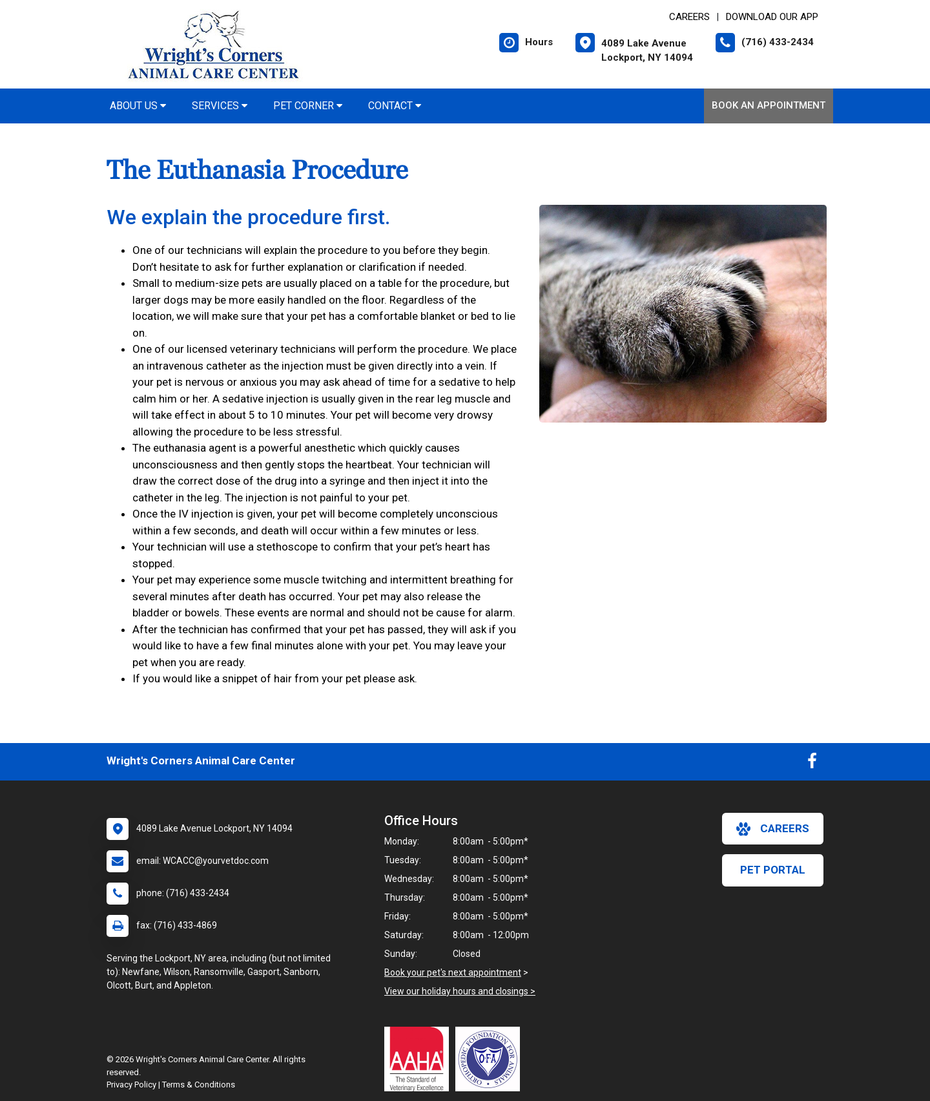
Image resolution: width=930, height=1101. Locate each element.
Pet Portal (772, 869)
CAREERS (689, 17)
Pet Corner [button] (307, 106)
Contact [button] (394, 106)
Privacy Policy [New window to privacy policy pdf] (131, 1084)
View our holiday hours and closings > (459, 991)
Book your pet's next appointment (452, 972)
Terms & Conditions (198, 1084)
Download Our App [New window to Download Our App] (772, 17)
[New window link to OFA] (490, 1059)
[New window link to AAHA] (419, 1059)
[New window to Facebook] (812, 764)
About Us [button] (138, 106)
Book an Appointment (768, 105)
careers (772, 829)
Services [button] (219, 106)
